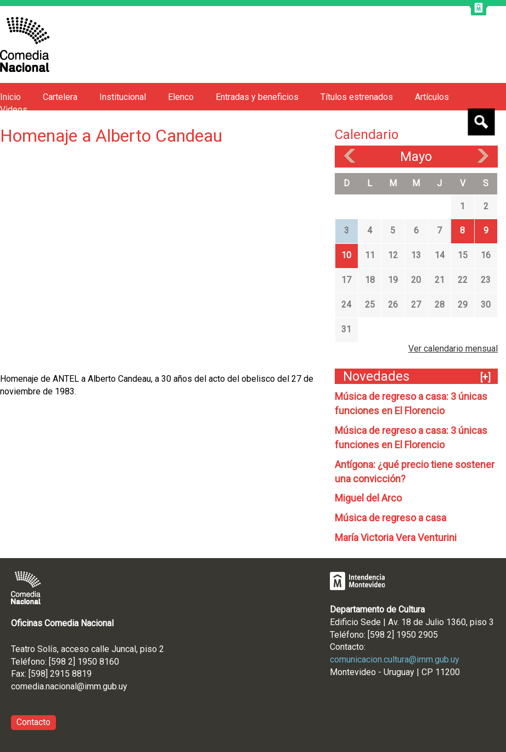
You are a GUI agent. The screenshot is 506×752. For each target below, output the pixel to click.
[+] (485, 377)
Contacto (33, 722)
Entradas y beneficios (257, 97)
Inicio (10, 97)
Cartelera (60, 97)
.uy (122, 686)
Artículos (432, 97)
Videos (13, 109)
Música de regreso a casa (390, 517)
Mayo (416, 156)
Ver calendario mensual (453, 348)
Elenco (181, 97)
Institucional (122, 97)
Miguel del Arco (368, 498)
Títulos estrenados (357, 97)
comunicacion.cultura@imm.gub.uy (394, 659)
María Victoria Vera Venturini (396, 537)
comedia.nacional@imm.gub (64, 686)
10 (346, 255)
